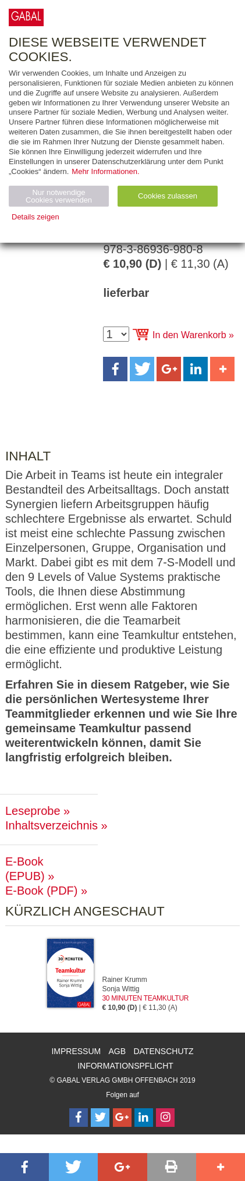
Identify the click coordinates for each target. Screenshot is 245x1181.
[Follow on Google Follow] (122, 1117)
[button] (115, 369)
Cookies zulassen (167, 195)
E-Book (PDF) (41, 890)
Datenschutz (163, 1051)
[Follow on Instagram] (165, 1117)
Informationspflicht (125, 1065)
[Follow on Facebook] (78, 1117)
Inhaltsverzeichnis (51, 825)
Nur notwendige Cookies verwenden (59, 196)
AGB (117, 1051)
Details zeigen (35, 216)
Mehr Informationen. (105, 171)
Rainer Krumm (124, 980)
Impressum (76, 1051)
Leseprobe (33, 810)
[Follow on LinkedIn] (143, 1117)
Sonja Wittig (121, 989)
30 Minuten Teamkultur (145, 998)
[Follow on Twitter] (100, 1117)
